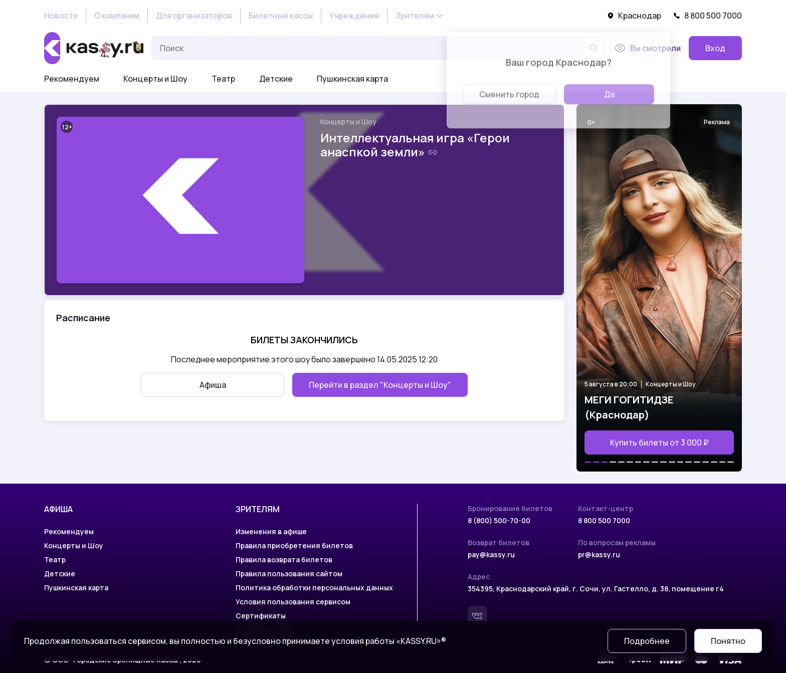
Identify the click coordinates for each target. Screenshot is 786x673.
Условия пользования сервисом (293, 601)
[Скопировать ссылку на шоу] (432, 152)
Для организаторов (194, 15)
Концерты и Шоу (155, 78)
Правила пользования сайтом (289, 573)
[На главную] (93, 48)
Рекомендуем (71, 78)
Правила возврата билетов (284, 559)
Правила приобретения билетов (294, 545)
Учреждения (354, 15)
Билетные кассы (281, 15)
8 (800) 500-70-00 (499, 520)
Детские (276, 78)
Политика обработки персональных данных (314, 587)
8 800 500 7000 (707, 15)
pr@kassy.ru (599, 554)
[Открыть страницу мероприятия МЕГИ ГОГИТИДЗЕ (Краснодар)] (659, 288)
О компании (116, 15)
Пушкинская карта (352, 78)
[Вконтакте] (477, 615)
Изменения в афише (271, 531)
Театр (223, 78)
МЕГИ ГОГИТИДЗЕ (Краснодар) (629, 407)
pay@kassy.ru (491, 554)
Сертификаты (261, 615)
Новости (61, 15)
